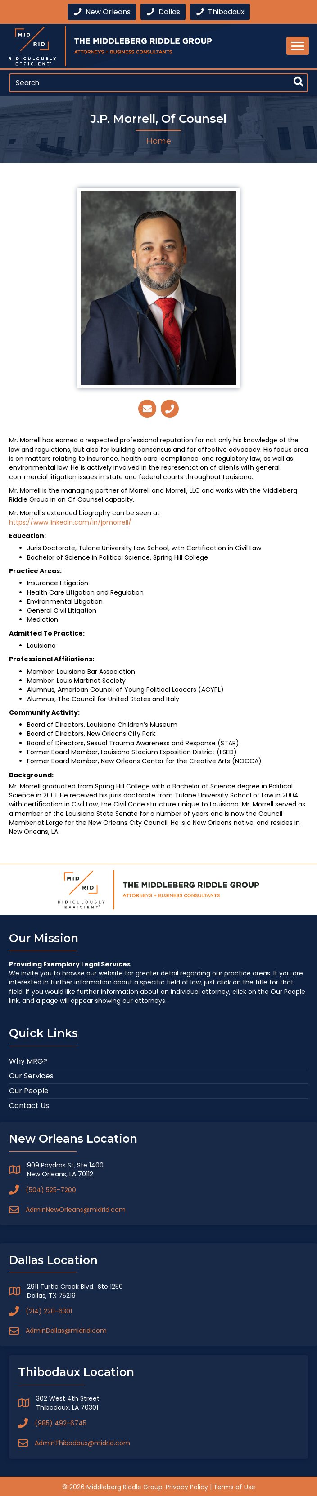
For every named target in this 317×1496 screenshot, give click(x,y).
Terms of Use (234, 1487)
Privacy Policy (187, 1487)
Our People (29, 1091)
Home (158, 141)
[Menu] (297, 45)
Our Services (31, 1076)
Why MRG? (28, 1061)
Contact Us (29, 1105)
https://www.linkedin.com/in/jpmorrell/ (70, 522)
